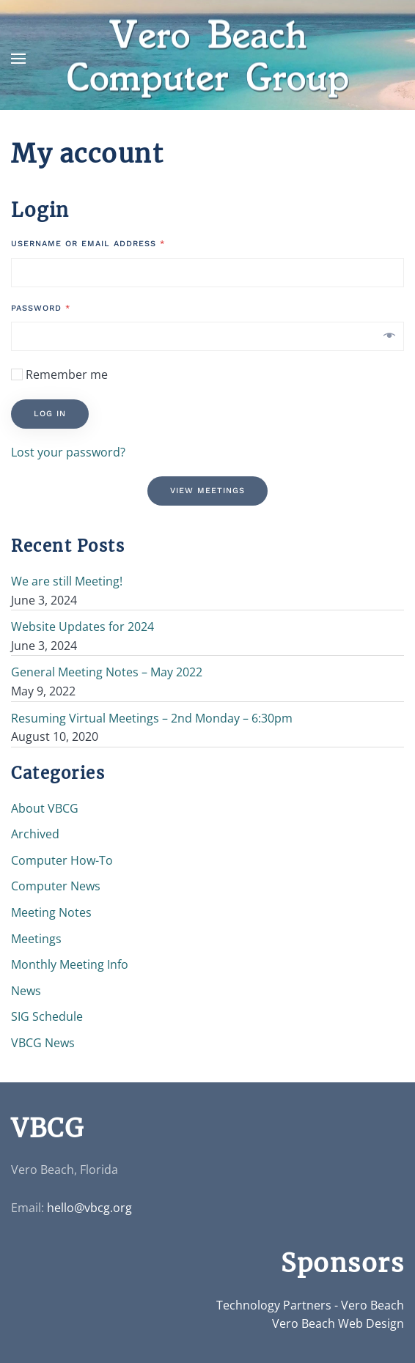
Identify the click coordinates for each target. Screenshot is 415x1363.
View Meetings (207, 490)
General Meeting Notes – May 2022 (106, 672)
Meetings (36, 939)
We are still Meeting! (66, 581)
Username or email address (88, 243)
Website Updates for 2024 (82, 626)
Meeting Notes (51, 912)
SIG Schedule (47, 1016)
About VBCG (44, 808)
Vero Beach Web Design (338, 1323)
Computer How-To (62, 860)
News (26, 991)
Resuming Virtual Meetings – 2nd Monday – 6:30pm (152, 718)
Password (40, 308)
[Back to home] (207, 59)
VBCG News (43, 1043)
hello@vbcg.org (89, 1208)
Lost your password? (68, 452)
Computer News (55, 886)
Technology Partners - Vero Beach (310, 1305)
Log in (50, 413)
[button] (18, 59)
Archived (35, 834)
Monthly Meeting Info (69, 964)
